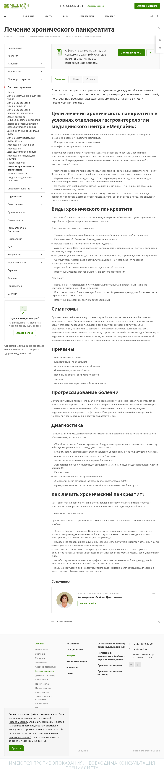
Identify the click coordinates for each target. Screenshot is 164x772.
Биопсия (25, 293)
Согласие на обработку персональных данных (111, 645)
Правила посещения (110, 665)
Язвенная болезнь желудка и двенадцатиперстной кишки (22, 125)
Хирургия (25, 63)
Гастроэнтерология (25, 87)
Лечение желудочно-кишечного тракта (24, 97)
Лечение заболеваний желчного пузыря (19, 104)
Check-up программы (25, 79)
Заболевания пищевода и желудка (21, 157)
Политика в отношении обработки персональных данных (111, 656)
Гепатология (25, 285)
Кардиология (25, 196)
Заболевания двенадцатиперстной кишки (22, 150)
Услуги (39, 643)
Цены (76, 79)
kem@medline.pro (142, 649)
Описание (60, 79)
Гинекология (25, 238)
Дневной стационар (25, 188)
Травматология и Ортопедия (25, 229)
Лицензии (83, 750)
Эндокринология (25, 262)
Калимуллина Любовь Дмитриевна (99, 597)
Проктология (25, 47)
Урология (25, 55)
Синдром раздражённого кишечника (20, 179)
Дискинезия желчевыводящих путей (23, 132)
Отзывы (90, 79)
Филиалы (72, 667)
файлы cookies (39, 714)
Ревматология (15, 219)
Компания (72, 643)
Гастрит (11, 92)
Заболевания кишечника (20, 144)
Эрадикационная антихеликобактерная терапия (23, 118)
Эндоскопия (25, 71)
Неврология (25, 254)
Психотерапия (25, 204)
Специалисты (74, 649)
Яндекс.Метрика (18, 721)
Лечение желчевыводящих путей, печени (21, 139)
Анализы (25, 278)
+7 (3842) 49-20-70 (73, 5)
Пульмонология (25, 212)
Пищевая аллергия (17, 173)
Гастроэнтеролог (16, 162)
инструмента (16, 729)
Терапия (12, 270)
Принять (16, 748)
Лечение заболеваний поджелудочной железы (20, 111)
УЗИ (25, 246)
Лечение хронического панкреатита (20, 168)
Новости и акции (76, 661)
